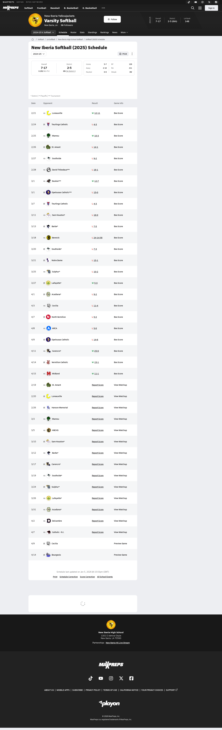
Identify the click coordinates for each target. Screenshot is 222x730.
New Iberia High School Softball (70, 39)
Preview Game (120, 543)
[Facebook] (216, 2)
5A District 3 (70, 71)
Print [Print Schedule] (123, 53)
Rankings (104, 32)
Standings (92, 32)
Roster (73, 32)
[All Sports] (103, 8)
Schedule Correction (69, 576)
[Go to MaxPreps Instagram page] (111, 678)
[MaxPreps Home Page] (32, 39)
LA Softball (51, 39)
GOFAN (20, 2)
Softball (28, 7)
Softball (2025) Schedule (95, 39)
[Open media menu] (200, 8)
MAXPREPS (8, 2)
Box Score (118, 113)
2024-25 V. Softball (43, 32)
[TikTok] (189, 2)
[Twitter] (209, 2)
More (124, 32)
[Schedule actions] (132, 54)
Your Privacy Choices (152, 690)
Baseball (55, 7)
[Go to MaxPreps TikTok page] (90, 678)
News (114, 32)
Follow (112, 19)
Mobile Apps (63, 690)
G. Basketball (90, 7)
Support (172, 690)
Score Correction (87, 576)
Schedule (63, 32)
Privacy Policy (93, 690)
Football (41, 7)
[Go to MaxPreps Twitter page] (121, 678)
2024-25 (39, 53)
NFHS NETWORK (34, 2)
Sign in (211, 8)
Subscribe (77, 690)
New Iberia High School (111, 627)
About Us (49, 690)
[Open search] (192, 8)
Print (55, 576)
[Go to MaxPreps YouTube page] (101, 678)
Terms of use (110, 690)
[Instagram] (202, 2)
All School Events (105, 576)
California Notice (129, 690)
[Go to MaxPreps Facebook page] (131, 678)
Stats (82, 32)
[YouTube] (196, 2)
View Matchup (120, 384)
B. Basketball (71, 7)
